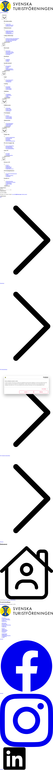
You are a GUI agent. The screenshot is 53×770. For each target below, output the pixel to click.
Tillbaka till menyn (3, 187)
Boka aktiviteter (4, 624)
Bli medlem (4, 617)
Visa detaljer (44, 388)
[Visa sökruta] (1, 188)
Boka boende (4, 623)
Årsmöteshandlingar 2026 (4, 604)
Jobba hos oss (4, 629)
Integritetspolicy (4, 633)
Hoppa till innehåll (3, 0)
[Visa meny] (0, 13)
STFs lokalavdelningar (3, 369)
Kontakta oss (4, 620)
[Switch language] (0, 188)
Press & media (4, 631)
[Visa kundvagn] (2, 188)
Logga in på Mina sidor (5, 618)
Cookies (3, 637)
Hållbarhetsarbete (5, 630)
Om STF (3, 628)
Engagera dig (4, 625)
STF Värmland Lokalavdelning (5, 455)
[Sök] (10, 189)
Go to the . (19, 194)
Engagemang (2, 283)
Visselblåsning (4, 636)
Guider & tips (4, 626)
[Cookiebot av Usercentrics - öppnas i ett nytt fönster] (43, 377)
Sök (0, 189)
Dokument (1, 541)
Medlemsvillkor (4, 634)
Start (0, 197)
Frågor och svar (4, 621)
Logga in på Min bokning (6, 619)
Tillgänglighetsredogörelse (6, 635)
